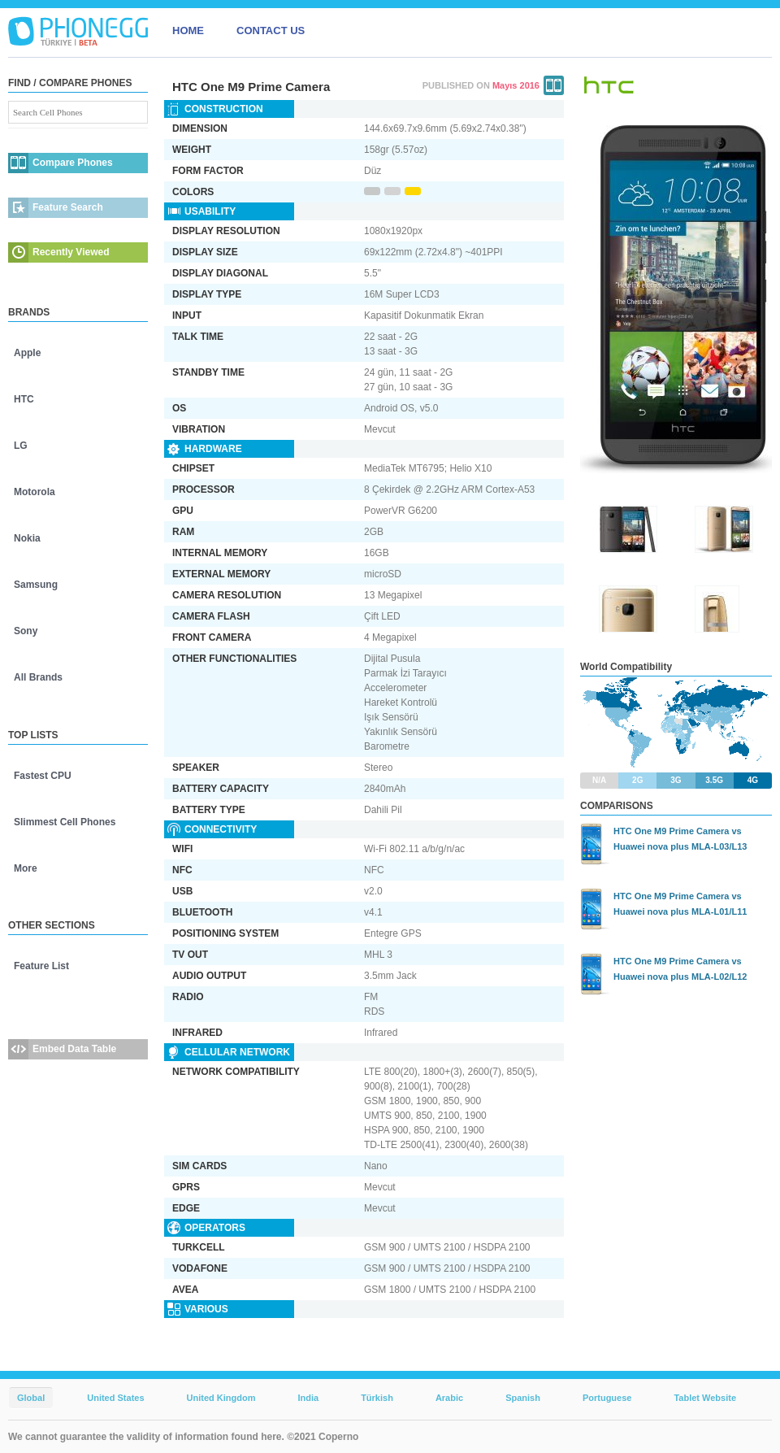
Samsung (36, 584)
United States (115, 1398)
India (307, 1398)
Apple (27, 353)
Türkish (377, 1398)
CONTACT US (270, 30)
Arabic (449, 1398)
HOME (188, 30)
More (25, 868)
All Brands (38, 677)
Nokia (27, 538)
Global (31, 1398)
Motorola (34, 492)
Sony (25, 631)
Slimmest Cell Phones (64, 822)
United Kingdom (221, 1398)
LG (21, 445)
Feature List (41, 966)
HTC (24, 399)
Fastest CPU (43, 775)
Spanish (522, 1398)
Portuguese (607, 1398)
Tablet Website (705, 1398)
